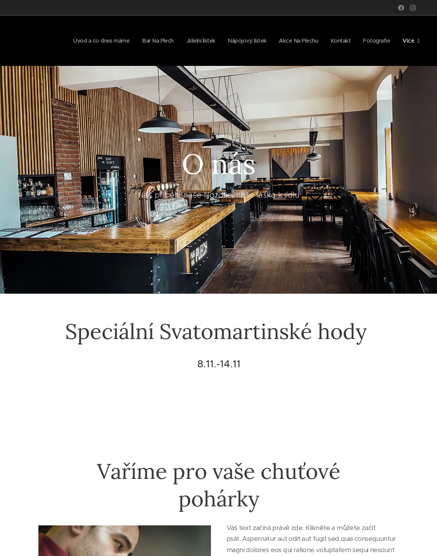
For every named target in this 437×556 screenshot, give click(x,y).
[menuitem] (87, 40)
